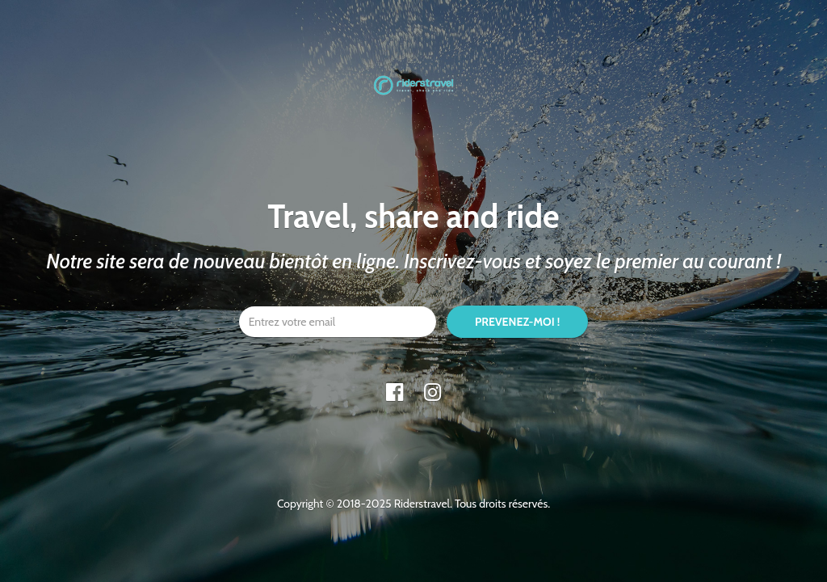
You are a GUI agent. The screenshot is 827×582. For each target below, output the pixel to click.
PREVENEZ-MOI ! (517, 321)
